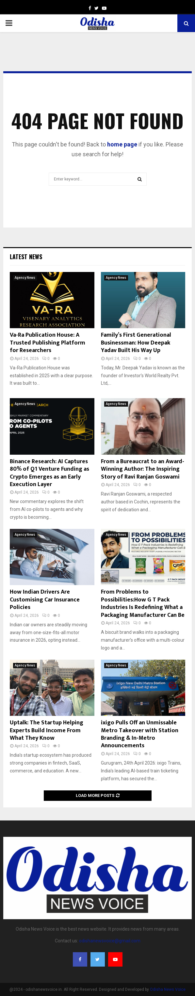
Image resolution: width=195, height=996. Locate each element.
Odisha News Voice (168, 989)
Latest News (26, 256)
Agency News (25, 277)
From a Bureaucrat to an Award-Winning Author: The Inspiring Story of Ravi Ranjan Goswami (142, 469)
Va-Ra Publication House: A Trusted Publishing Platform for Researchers (47, 342)
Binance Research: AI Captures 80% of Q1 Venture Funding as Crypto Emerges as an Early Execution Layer (49, 473)
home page (122, 144)
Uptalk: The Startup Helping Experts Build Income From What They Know (46, 730)
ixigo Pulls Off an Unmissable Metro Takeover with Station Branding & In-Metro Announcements (139, 734)
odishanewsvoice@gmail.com (109, 940)
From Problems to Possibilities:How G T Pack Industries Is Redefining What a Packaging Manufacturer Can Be (143, 603)
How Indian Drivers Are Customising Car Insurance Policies (45, 599)
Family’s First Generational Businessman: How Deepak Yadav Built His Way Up (136, 342)
